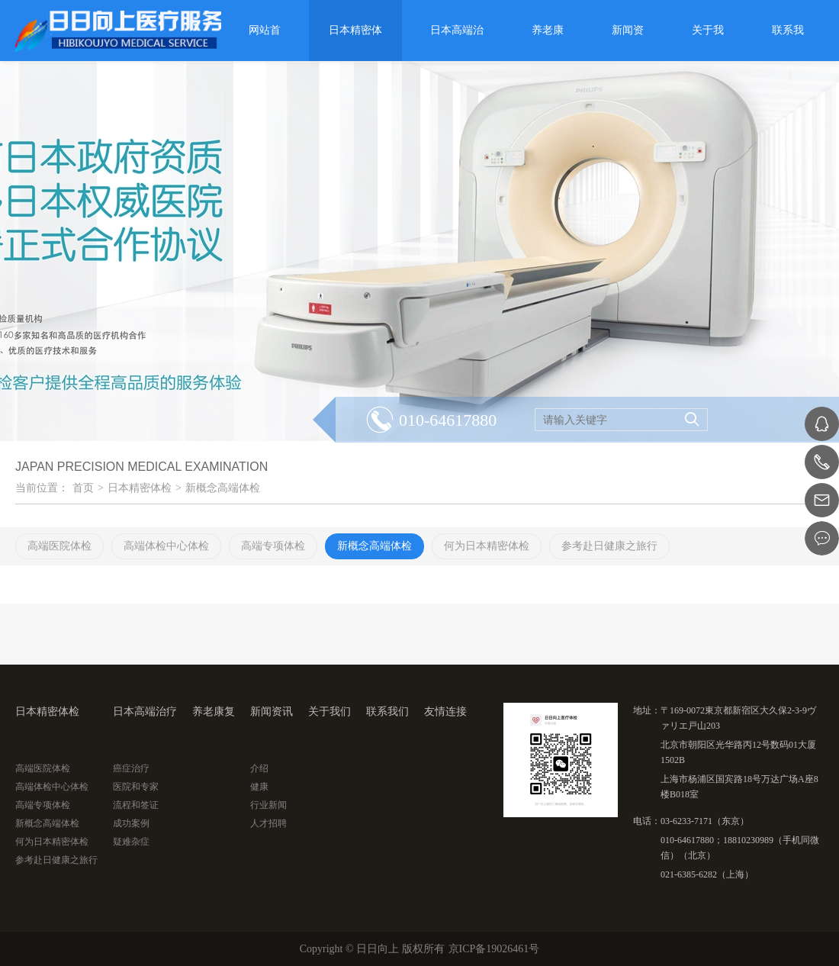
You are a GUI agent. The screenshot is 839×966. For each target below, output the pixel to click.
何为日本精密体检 (51, 841)
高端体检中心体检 (51, 786)
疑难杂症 (131, 841)
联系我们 (788, 42)
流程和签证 (136, 805)
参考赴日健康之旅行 (56, 860)
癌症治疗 (131, 768)
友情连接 (445, 711)
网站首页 (265, 42)
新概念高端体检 (222, 488)
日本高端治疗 (457, 42)
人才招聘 (268, 823)
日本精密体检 (355, 42)
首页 (83, 488)
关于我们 (708, 42)
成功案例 (131, 823)
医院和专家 (136, 786)
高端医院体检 (42, 768)
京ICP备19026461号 (494, 949)
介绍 (259, 768)
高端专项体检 (42, 805)
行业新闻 (268, 805)
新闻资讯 (628, 42)
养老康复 (548, 42)
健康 (259, 786)
